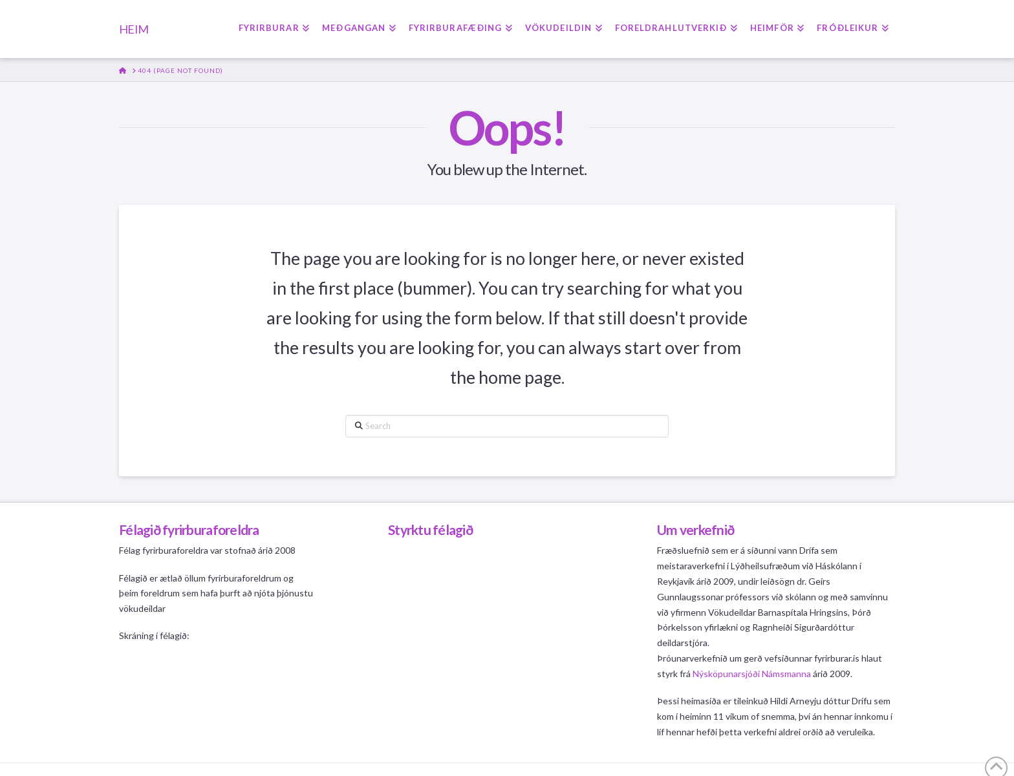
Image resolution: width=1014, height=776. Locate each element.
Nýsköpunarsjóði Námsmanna (752, 673)
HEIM (133, 29)
